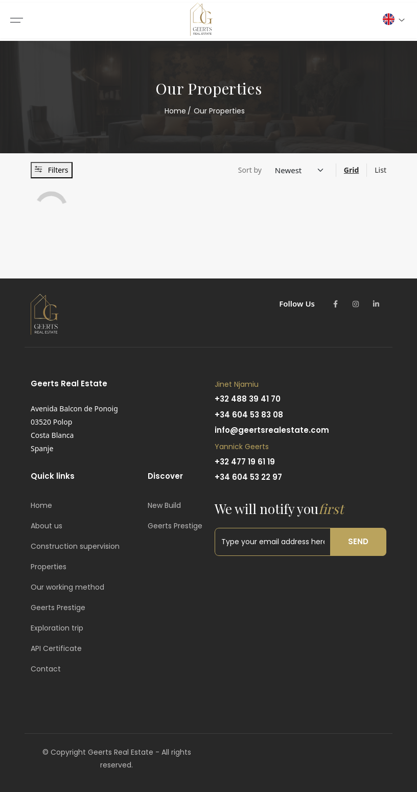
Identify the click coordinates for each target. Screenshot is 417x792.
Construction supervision (75, 546)
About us (46, 526)
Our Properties (219, 111)
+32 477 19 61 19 (245, 461)
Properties (48, 567)
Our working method (67, 587)
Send (358, 541)
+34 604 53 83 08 (249, 414)
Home (175, 111)
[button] (393, 19)
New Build (164, 505)
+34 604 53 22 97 (248, 477)
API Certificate (56, 648)
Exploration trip (57, 628)
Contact (46, 669)
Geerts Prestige (58, 607)
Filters (51, 170)
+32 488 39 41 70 (248, 398)
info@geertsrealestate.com (272, 430)
